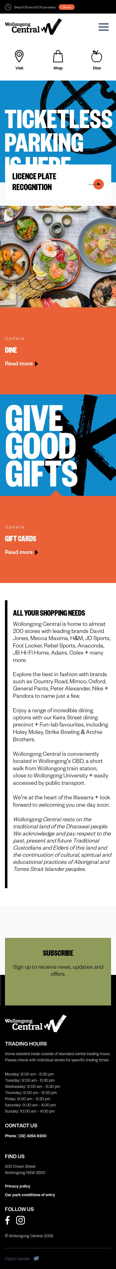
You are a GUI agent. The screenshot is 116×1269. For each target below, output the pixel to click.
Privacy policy (17, 1186)
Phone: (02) (25, 1135)
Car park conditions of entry (30, 1194)
